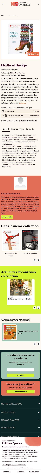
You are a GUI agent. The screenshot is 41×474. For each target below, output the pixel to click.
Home (2, 16)
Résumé (6, 129)
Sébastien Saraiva (17, 73)
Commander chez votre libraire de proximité (19, 121)
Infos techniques (17, 129)
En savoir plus (7, 217)
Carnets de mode (18, 75)
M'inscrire (20, 375)
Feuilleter (33, 54)
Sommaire (30, 129)
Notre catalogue (13, 16)
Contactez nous (20, 392)
